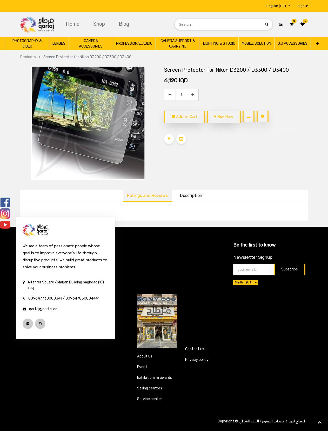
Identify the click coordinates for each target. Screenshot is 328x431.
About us (144, 356)
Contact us (194, 349)
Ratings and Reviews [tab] (147, 195)
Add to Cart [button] (184, 116)
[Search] (266, 24)
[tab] (191, 196)
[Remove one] (170, 95)
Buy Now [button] (223, 116)
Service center (149, 399)
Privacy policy (197, 359)
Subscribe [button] (289, 269)
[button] (317, 43)
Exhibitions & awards (154, 377)
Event (142, 367)
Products (28, 57)
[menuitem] (73, 24)
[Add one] (193, 95)
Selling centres (149, 388)
